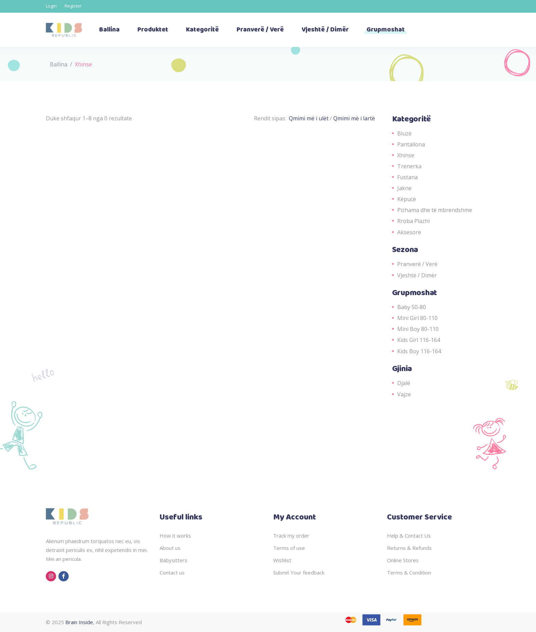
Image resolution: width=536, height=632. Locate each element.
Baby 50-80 (411, 307)
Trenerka (409, 166)
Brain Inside (79, 622)
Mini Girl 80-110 (417, 318)
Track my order (291, 535)
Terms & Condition (409, 572)
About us (170, 547)
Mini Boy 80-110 (418, 329)
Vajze (404, 394)
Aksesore (409, 232)
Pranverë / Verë (417, 264)
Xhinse (405, 155)
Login (51, 6)
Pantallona (411, 144)
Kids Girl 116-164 (418, 340)
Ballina (58, 64)
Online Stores (403, 560)
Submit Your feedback (298, 572)
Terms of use (289, 547)
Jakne (404, 188)
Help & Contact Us (409, 535)
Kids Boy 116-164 (419, 351)
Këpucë (406, 199)
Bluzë (404, 133)
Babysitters (173, 560)
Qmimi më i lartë (354, 118)
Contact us (172, 572)
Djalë (403, 383)
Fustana (407, 177)
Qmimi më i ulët (309, 118)
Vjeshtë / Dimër (417, 275)
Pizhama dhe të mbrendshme (434, 210)
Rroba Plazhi (413, 221)
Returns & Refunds (409, 547)
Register (73, 6)
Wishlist (282, 560)
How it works (175, 535)
